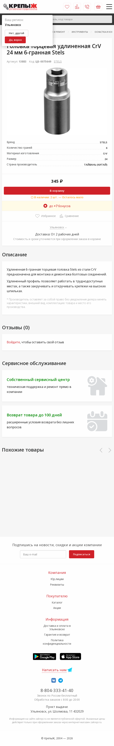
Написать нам (54, 670)
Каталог (57, 602)
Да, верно (15, 40)
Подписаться (81, 554)
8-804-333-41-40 (57, 690)
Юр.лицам (57, 579)
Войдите (13, 342)
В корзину (57, 191)
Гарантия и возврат (57, 634)
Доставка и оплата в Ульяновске (57, 627)
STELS (58, 61)
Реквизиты (57, 584)
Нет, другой (16, 33)
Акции (57, 608)
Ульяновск (57, 227)
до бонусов (57, 206)
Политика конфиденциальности (57, 641)
